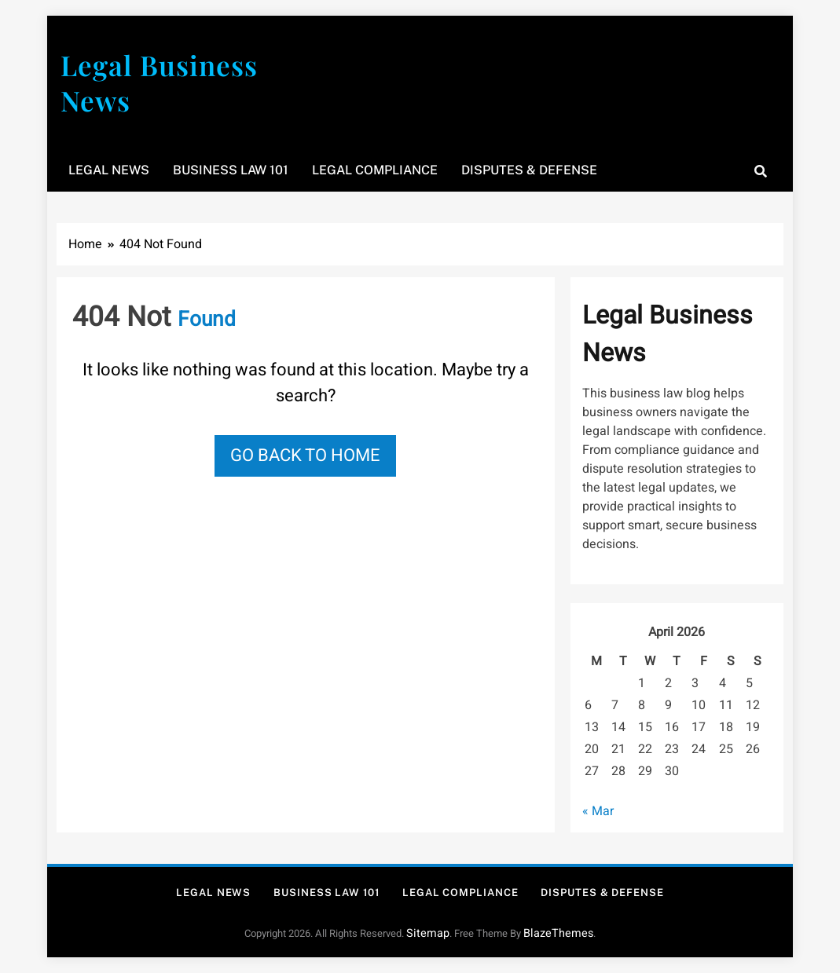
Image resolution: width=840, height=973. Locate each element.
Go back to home (305, 455)
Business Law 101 (230, 170)
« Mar (598, 811)
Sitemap (427, 933)
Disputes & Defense (529, 170)
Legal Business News (159, 82)
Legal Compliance (375, 170)
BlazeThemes (558, 933)
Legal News (108, 170)
